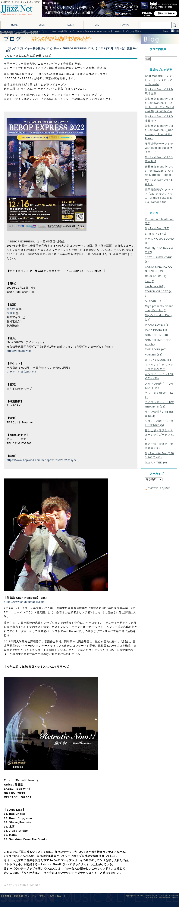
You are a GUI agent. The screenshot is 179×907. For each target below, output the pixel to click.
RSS (175, 31)
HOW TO (125, 25)
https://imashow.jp (19, 350)
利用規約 (18, 896)
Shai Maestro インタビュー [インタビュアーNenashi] (158, 80)
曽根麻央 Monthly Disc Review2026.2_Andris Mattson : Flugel (159, 171)
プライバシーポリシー (36, 896)
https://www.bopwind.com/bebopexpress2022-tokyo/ (41, 460)
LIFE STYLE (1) (155, 233)
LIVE (97, 25)
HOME (14, 25)
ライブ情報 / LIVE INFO (27, 31)
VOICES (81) (153, 354)
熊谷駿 (11, 308)
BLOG (42, 25)
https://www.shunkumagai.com (24, 601)
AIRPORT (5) (154, 300)
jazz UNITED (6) (156, 462)
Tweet (166, 31)
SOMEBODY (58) (156, 335)
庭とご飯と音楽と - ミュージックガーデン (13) (159, 434)
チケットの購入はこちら (22, 371)
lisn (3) (149, 281)
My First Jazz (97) (157, 228)
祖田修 (11, 313)
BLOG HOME (6, 31)
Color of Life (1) (155, 276)
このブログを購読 (159, 488)
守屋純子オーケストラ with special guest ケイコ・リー (159, 148)
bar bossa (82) (155, 286)
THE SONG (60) (156, 349)
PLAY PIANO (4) (156, 329)
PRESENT (69, 25)
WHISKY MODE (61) (158, 359)
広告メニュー (57, 896)
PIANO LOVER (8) (157, 324)
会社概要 (7, 896)
